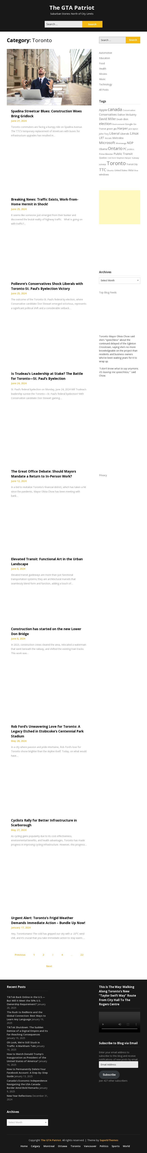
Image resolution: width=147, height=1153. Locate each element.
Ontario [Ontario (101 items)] (115, 148)
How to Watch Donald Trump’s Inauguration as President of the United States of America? (26, 1057)
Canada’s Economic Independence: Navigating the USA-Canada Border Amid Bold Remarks (27, 1084)
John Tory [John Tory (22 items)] (104, 133)
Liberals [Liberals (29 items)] (124, 133)
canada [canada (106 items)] (115, 109)
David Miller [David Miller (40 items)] (107, 119)
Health (102, 68)
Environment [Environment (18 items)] (118, 124)
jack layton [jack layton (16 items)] (133, 129)
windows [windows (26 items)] (104, 174)
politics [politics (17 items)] (130, 149)
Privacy (103, 475)
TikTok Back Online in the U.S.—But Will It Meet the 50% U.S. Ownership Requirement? (26, 1000)
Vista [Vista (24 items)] (130, 170)
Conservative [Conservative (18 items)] (129, 110)
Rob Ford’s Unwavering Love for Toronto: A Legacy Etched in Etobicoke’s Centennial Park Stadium (47, 731)
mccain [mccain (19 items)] (108, 138)
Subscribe (109, 1074)
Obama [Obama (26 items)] (103, 149)
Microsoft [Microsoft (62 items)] (107, 142)
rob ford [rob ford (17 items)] (112, 158)
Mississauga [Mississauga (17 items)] (121, 143)
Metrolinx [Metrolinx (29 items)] (118, 138)
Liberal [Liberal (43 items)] (114, 133)
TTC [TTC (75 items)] (102, 169)
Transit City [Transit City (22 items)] (131, 164)
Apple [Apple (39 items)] (103, 110)
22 (81, 954)
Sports (115, 1146)
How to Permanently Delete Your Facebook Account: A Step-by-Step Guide (27, 1072)
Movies (103, 73)
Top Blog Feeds (108, 292)
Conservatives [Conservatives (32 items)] (108, 114)
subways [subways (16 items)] (102, 164)
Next (49, 966)
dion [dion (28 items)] (125, 119)
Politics (104, 1146)
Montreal (49, 1146)
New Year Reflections (19, 1095)
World (126, 1146)
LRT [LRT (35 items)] (101, 138)
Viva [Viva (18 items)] (136, 170)
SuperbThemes (109, 1140)
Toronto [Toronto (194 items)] (116, 163)
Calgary (35, 1146)
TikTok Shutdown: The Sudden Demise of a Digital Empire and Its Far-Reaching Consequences (27, 1031)
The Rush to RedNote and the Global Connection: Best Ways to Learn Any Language (26, 1016)
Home (24, 1146)
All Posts (104, 89)
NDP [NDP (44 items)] (130, 143)
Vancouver (90, 1146)
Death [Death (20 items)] (120, 119)
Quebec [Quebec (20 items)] (103, 157)
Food (102, 63)
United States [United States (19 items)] (120, 170)
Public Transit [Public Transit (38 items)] (123, 154)
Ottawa (62, 1146)
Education (104, 58)
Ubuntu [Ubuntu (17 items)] (110, 170)
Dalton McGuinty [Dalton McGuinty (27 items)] (126, 114)
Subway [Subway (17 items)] (135, 158)
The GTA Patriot (71, 7)
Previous (20, 954)
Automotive (105, 52)
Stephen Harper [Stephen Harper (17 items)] (123, 158)
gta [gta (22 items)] (115, 128)
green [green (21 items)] (110, 128)
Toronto (76, 1146)
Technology (105, 84)
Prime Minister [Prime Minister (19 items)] (106, 154)
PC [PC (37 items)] (125, 149)
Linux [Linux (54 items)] (134, 133)
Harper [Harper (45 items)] (122, 128)
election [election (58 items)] (105, 123)
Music (102, 79)
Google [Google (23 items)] (129, 124)
